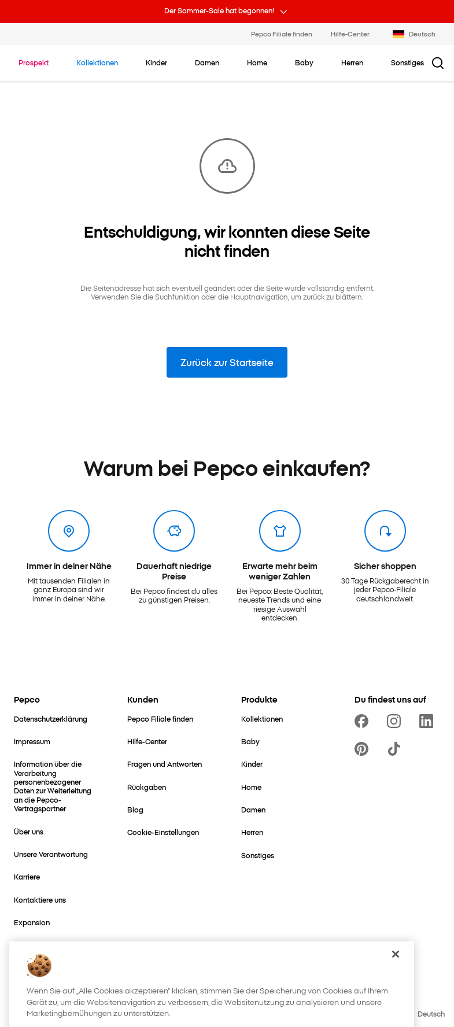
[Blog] (135, 809)
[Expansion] (32, 922)
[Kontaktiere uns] (40, 899)
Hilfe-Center (350, 33)
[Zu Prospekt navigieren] (34, 62)
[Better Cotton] (36, 967)
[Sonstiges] (257, 855)
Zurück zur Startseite (227, 362)
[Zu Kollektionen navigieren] (97, 62)
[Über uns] (28, 831)
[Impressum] (32, 741)
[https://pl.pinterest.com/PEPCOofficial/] (364, 749)
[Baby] (250, 741)
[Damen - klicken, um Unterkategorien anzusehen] (207, 62)
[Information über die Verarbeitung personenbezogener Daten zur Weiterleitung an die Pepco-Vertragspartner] (56, 785)
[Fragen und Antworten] (164, 763)
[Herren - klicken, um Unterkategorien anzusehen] (352, 62)
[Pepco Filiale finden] (160, 718)
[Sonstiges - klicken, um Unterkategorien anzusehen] (407, 62)
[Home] (251, 786)
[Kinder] (252, 763)
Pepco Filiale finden (281, 33)
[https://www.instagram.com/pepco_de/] (396, 721)
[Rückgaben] (146, 786)
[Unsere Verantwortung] (51, 853)
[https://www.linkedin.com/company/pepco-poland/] (428, 721)
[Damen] (253, 809)
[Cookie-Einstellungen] (163, 831)
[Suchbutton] (438, 63)
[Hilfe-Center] (147, 741)
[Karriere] (27, 876)
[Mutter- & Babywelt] (46, 944)
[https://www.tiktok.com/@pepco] (396, 749)
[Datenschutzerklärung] (50, 718)
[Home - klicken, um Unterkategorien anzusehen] (257, 62)
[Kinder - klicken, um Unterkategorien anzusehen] (156, 62)
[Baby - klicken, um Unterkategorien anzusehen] (304, 62)
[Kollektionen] (262, 718)
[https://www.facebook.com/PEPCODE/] (364, 721)
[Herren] (252, 831)
